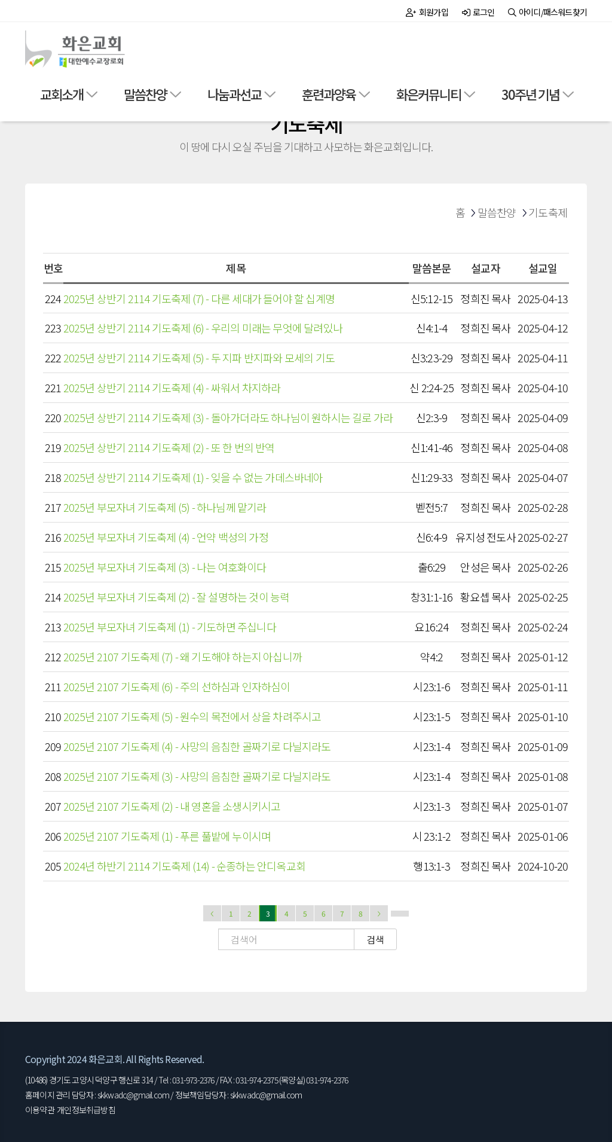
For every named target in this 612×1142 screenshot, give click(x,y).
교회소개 (61, 93)
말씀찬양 (145, 93)
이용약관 (39, 1110)
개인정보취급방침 (86, 1110)
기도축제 (547, 212)
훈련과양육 (329, 93)
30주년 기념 (530, 93)
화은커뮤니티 (428, 93)
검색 (375, 939)
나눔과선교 (234, 93)
